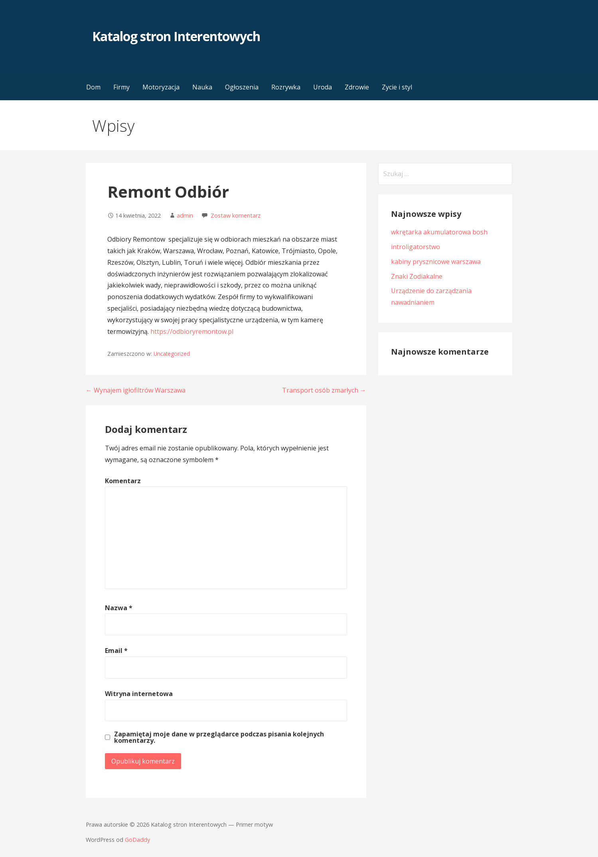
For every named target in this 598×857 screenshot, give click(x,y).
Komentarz (123, 480)
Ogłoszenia (242, 87)
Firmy (121, 87)
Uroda (322, 87)
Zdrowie (357, 87)
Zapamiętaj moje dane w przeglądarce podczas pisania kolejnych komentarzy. (219, 737)
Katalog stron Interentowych (176, 36)
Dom (93, 87)
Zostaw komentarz (236, 215)
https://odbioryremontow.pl (191, 331)
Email (116, 650)
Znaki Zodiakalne (416, 276)
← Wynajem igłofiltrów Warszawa (136, 390)
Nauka (202, 87)
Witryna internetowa (139, 693)
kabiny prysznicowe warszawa (436, 261)
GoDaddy (137, 839)
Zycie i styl (397, 87)
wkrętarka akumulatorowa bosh (439, 232)
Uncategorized (172, 353)
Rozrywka (285, 87)
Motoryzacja (161, 87)
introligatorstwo (415, 246)
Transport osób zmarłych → (324, 390)
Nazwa (118, 607)
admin (185, 215)
